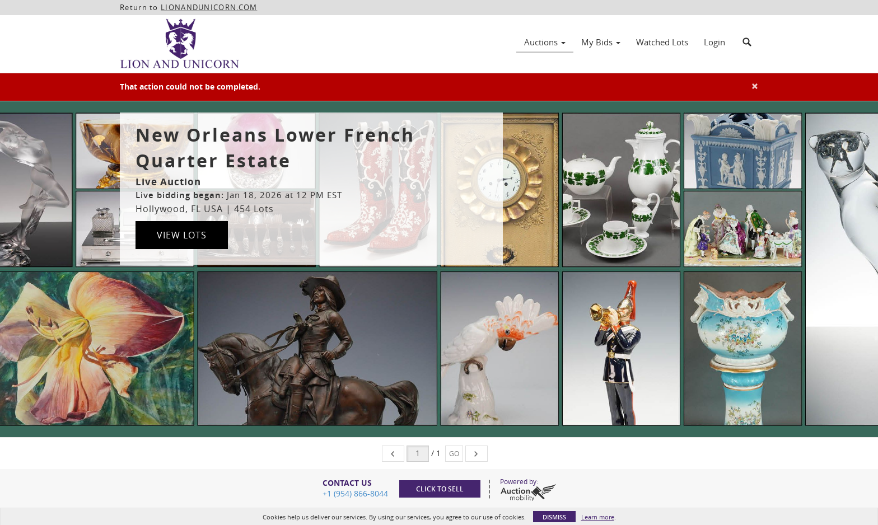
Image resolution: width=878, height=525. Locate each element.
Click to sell (440, 489)
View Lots (182, 235)
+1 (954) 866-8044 (355, 493)
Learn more (597, 517)
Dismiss (554, 517)
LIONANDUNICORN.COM (209, 7)
